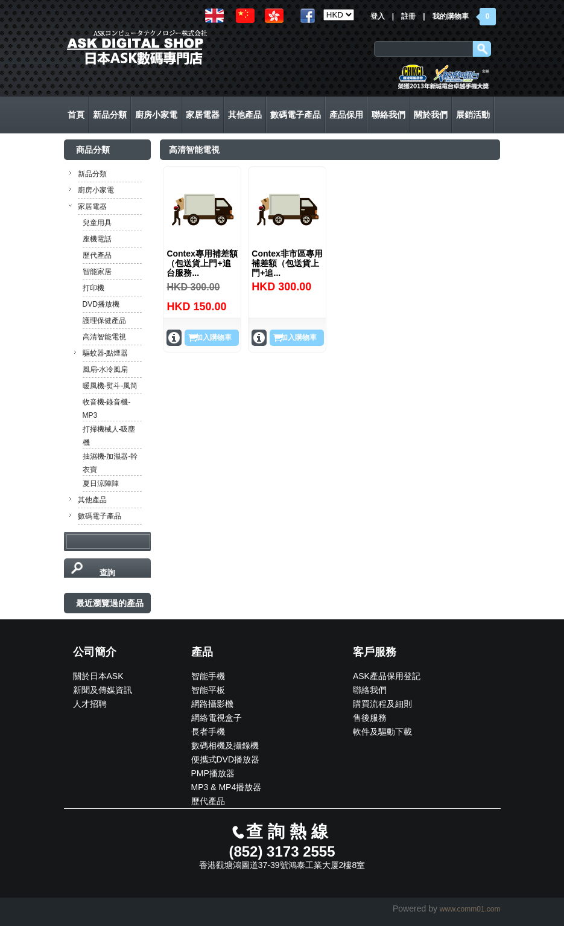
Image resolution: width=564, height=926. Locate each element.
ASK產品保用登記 (386, 676)
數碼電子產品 (99, 516)
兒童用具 (97, 223)
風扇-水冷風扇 (105, 369)
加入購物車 (213, 337)
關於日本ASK (98, 676)
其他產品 (92, 500)
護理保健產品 (104, 320)
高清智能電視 (104, 337)
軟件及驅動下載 (382, 731)
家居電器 (92, 206)
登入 (377, 16)
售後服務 (370, 718)
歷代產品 (97, 255)
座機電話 (97, 239)
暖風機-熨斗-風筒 (110, 386)
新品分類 (92, 174)
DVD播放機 (101, 304)
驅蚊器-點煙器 (105, 353)
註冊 (408, 16)
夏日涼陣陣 (101, 483)
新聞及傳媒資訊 (102, 690)
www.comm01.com (470, 909)
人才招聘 (90, 704)
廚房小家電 (96, 190)
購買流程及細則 (382, 704)
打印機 (93, 288)
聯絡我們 (370, 690)
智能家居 (97, 271)
